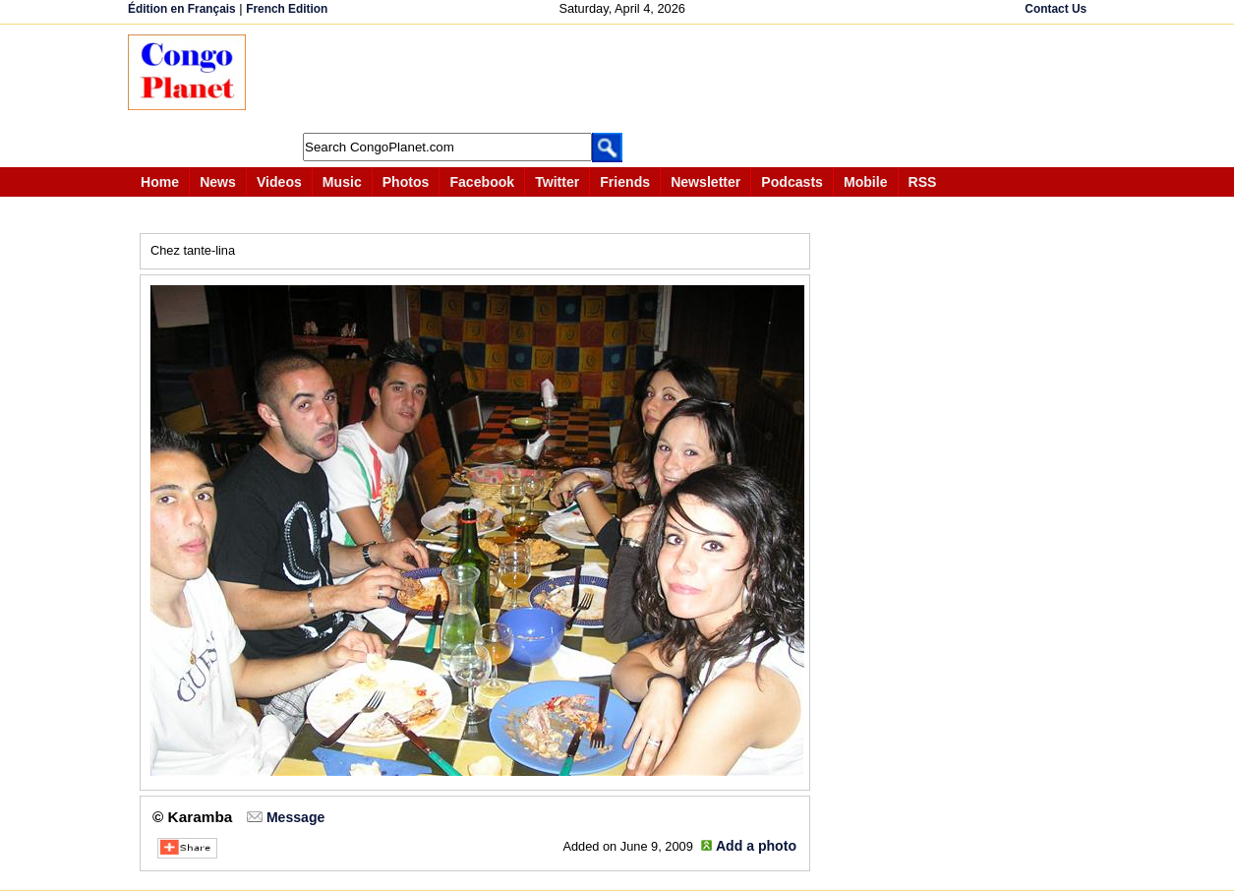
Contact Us (1056, 9)
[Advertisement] (623, 78)
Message (295, 817)
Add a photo (756, 846)
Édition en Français (182, 9)
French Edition (286, 9)
